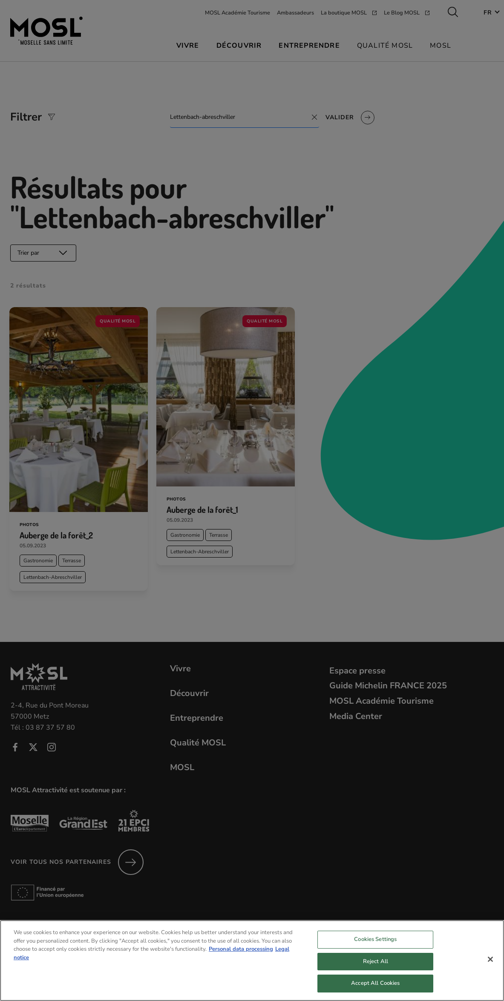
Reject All (375, 968)
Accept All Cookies (375, 990)
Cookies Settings (375, 946)
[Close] (490, 966)
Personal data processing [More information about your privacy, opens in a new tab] (241, 956)
